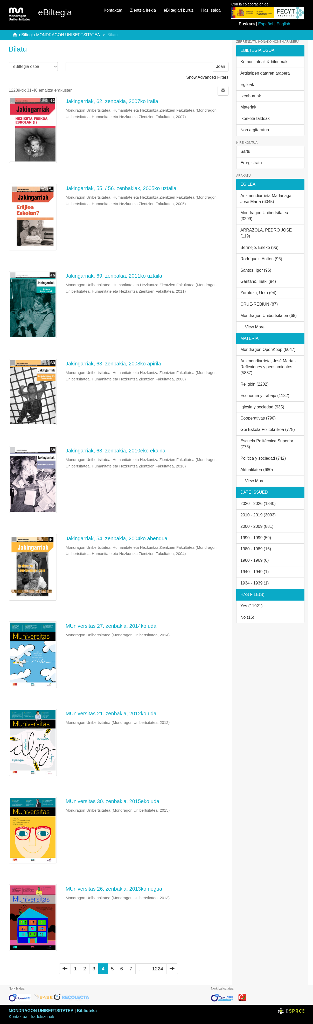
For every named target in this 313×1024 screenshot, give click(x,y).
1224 (157, 968)
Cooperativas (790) (258, 418)
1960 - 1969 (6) (254, 560)
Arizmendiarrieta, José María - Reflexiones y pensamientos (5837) (268, 367)
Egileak (247, 84)
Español (265, 24)
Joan (220, 66)
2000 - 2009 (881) (256, 526)
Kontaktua (113, 10)
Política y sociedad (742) (263, 458)
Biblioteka (87, 1010)
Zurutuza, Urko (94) (258, 293)
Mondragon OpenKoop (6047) (268, 349)
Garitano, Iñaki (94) (258, 281)
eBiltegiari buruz (178, 10)
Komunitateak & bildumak (263, 62)
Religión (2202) (254, 384)
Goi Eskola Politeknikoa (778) (267, 429)
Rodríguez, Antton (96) (261, 259)
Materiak (248, 107)
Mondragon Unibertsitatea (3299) (264, 216)
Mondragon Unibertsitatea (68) (268, 315)
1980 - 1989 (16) (255, 549)
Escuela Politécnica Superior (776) (266, 444)
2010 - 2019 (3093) (258, 515)
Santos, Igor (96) (255, 270)
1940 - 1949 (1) (254, 571)
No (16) (247, 617)
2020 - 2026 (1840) (258, 503)
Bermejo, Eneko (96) (259, 247)
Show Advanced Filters (207, 77)
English (283, 24)
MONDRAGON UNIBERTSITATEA (41, 1010)
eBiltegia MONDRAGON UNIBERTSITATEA (59, 35)
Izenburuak (250, 96)
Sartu (245, 151)
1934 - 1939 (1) (254, 583)
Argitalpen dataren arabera (265, 73)
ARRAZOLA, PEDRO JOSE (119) (266, 233)
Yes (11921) (251, 606)
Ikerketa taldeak (255, 118)
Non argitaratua (254, 130)
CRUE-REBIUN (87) (259, 304)
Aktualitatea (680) (256, 469)
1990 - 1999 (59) (255, 538)
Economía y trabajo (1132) (264, 395)
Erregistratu (251, 163)
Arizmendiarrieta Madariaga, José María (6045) (266, 198)
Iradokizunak (42, 1016)
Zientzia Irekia (143, 10)
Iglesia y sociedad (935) (262, 407)
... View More (252, 327)
